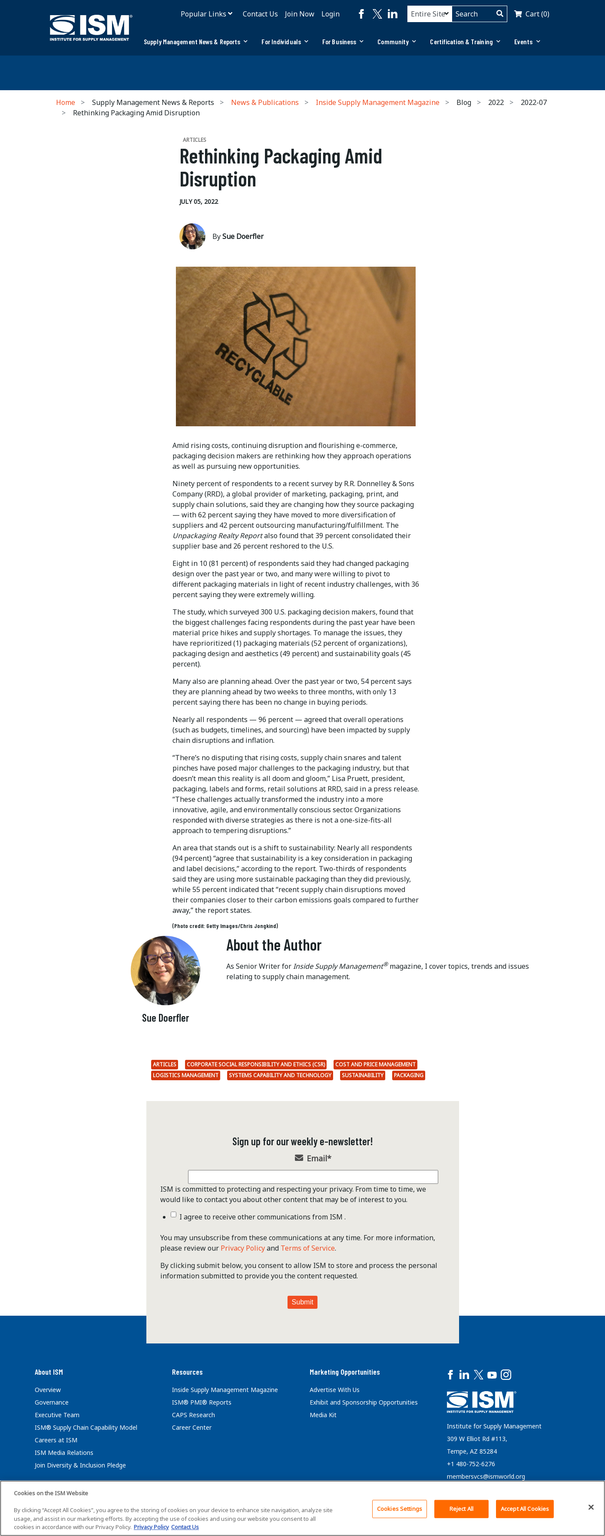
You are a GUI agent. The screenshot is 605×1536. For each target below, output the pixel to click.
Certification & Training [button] (465, 41)
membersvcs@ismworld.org (486, 1476)
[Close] (591, 1507)
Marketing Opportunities (345, 1371)
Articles (164, 1064)
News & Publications (265, 102)
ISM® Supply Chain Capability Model (86, 1427)
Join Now (299, 14)
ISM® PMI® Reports (201, 1402)
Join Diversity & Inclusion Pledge (80, 1465)
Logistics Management (185, 1075)
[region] (302, 1508)
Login (330, 14)
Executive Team (57, 1415)
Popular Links (203, 14)
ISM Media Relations (64, 1452)
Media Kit (323, 1415)
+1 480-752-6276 (471, 1464)
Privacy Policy (243, 1248)
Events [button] (527, 41)
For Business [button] (343, 41)
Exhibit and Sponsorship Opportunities (364, 1402)
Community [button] (396, 41)
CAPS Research (193, 1415)
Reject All (461, 1509)
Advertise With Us (335, 1390)
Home (65, 102)
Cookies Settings (399, 1509)
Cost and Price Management (375, 1064)
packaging (408, 1075)
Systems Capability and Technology (280, 1075)
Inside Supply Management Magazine (378, 102)
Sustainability (362, 1075)
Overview (48, 1390)
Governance (52, 1402)
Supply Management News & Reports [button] (196, 41)
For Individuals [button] (284, 41)
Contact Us (260, 14)
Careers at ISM (56, 1440)
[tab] (196, 42)
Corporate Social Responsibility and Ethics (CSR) (256, 1064)
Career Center (192, 1427)
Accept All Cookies (525, 1509)
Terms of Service (308, 1248)
